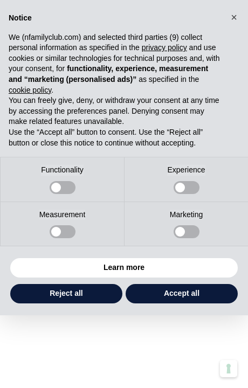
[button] (234, 17)
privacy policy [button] (164, 47)
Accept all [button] (181, 293)
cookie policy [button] (30, 90)
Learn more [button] (124, 267)
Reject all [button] (66, 293)
